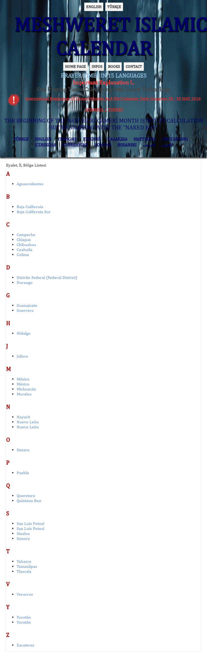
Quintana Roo (29, 500)
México (23, 379)
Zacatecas (25, 645)
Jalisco (22, 356)
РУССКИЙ (92, 138)
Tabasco (24, 561)
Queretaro (26, 495)
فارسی (149, 144)
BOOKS (114, 66)
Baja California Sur (34, 211)
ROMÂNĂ (102, 144)
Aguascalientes (30, 183)
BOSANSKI (126, 144)
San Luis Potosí (30, 523)
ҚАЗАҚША (117, 138)
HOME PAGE (75, 66)
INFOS (97, 66)
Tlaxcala (24, 571)
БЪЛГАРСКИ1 (175, 138)
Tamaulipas (27, 566)
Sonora (23, 538)
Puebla (23, 472)
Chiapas (24, 239)
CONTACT (134, 66)
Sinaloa (23, 533)
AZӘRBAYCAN (75, 144)
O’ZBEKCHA (45, 144)
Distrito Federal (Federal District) (47, 277)
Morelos (24, 394)
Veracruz (25, 594)
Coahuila (24, 249)
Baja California (30, 206)
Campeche (26, 234)
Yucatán (24, 617)
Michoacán (26, 389)
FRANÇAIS (67, 138)
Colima (23, 254)
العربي (167, 144)
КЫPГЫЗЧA (145, 138)
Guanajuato (27, 305)
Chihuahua (26, 244)
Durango (25, 282)
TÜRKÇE (114, 6)
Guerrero (25, 310)
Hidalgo (24, 333)
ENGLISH (93, 6)
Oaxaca (23, 449)
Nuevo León (28, 421)
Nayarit (23, 416)
